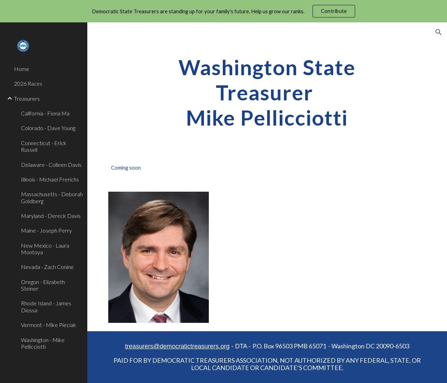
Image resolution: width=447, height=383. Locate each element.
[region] (223, 11)
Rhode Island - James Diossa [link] (46, 306)
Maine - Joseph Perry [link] (46, 230)
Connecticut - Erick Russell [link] (43, 146)
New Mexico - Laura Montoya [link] (45, 248)
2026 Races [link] (28, 83)
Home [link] (21, 68)
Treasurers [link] (27, 98)
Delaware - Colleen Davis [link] (51, 164)
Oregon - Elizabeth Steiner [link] (43, 285)
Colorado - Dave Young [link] (48, 128)
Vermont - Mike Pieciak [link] (48, 324)
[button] (438, 32)
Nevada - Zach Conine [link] (47, 266)
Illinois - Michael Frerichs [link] (50, 179)
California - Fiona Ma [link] (45, 113)
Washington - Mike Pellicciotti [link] (43, 343)
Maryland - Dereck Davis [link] (51, 215)
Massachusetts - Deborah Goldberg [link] (52, 197)
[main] (267, 92)
